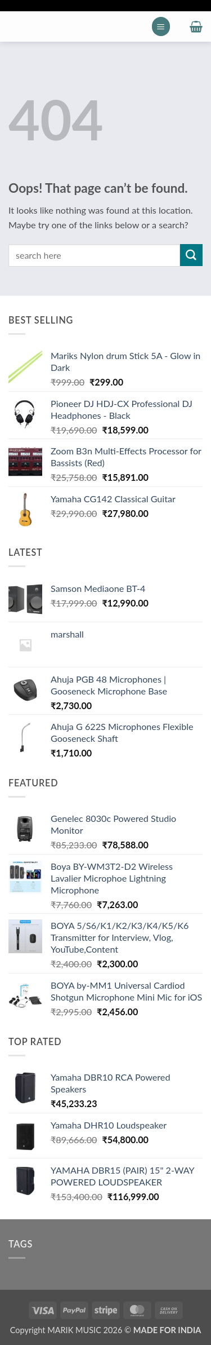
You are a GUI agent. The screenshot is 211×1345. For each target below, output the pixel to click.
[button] (161, 26)
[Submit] (191, 255)
